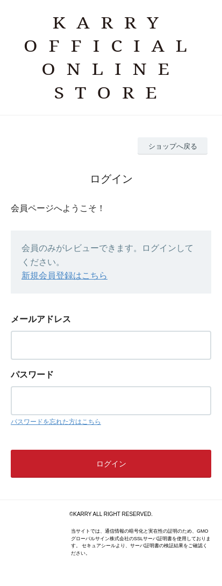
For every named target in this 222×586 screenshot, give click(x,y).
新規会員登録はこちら (65, 275)
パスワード (32, 374)
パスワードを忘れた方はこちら (56, 421)
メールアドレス (41, 319)
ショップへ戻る (172, 146)
